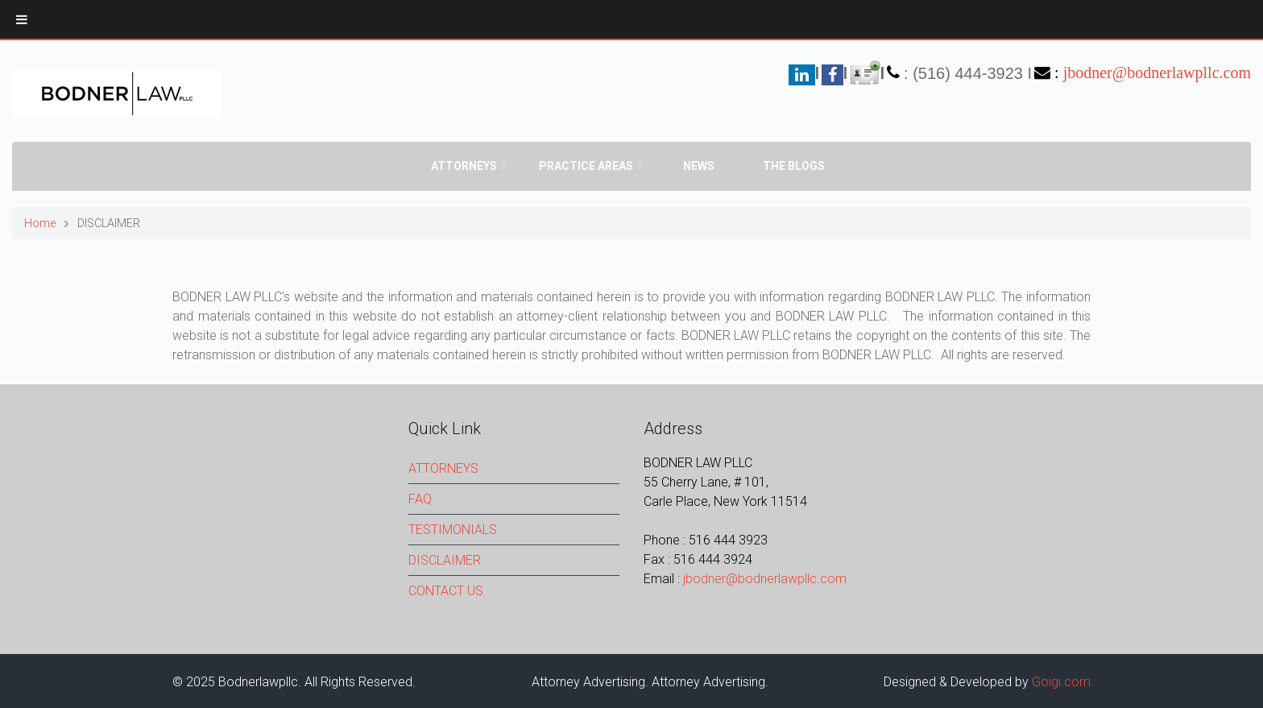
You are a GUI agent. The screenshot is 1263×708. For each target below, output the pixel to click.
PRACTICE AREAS (586, 165)
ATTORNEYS (443, 468)
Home (40, 223)
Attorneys (464, 165)
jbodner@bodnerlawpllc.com (1157, 72)
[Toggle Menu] (21, 19)
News (698, 165)
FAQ (420, 499)
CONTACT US (445, 590)
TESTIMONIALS (452, 529)
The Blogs (794, 165)
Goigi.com (1061, 681)
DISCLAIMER (444, 560)
